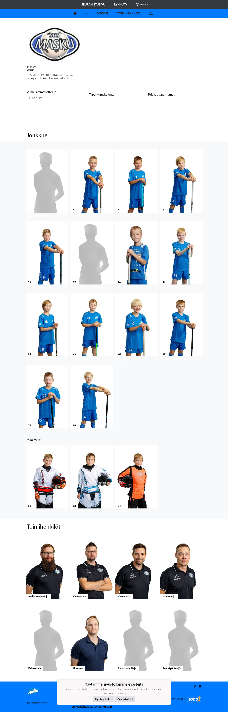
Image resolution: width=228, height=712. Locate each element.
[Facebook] (193, 687)
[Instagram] (198, 687)
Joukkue (102, 13)
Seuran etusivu (93, 4)
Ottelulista (34, 109)
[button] (46, 184)
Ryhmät (120, 4)
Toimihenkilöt (128, 13)
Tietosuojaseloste (37, 702)
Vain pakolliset (125, 699)
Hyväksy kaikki (103, 699)
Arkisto (142, 4)
